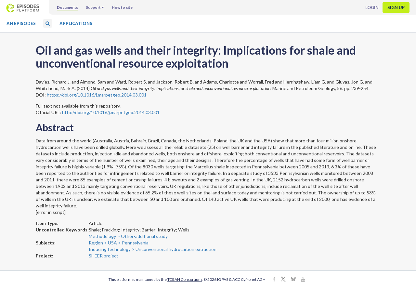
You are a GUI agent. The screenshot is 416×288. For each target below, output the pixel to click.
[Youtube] (303, 279)
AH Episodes (21, 23)
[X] (283, 279)
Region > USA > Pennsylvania (119, 242)
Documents (67, 7)
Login (372, 7)
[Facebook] (274, 279)
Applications (75, 23)
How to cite (122, 7)
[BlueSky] (293, 279)
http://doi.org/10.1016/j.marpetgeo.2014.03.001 (111, 112)
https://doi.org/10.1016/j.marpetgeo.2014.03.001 (97, 95)
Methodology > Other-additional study (128, 236)
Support (95, 7)
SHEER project (103, 255)
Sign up (396, 7)
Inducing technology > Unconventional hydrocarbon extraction (152, 249)
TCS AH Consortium (184, 279)
